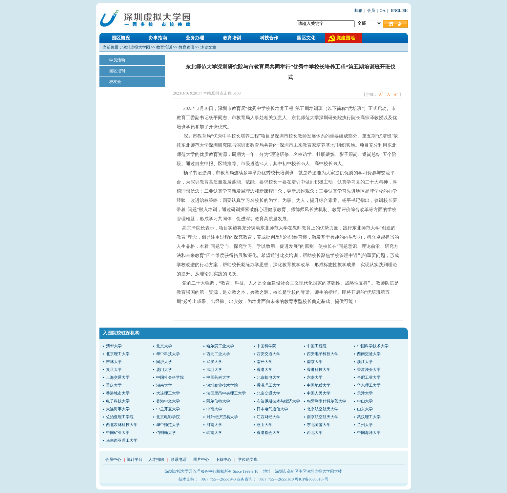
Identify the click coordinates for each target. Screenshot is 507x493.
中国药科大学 (218, 377)
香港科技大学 (318, 369)
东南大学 (315, 377)
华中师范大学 (168, 424)
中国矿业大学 (118, 432)
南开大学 (264, 361)
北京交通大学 (268, 393)
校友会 (115, 81)
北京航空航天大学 (322, 409)
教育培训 (232, 37)
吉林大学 (114, 361)
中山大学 (365, 401)
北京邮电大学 (268, 377)
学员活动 (117, 60)
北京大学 (164, 346)
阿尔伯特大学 (218, 401)
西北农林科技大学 (121, 424)
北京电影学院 (168, 417)
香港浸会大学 (369, 369)
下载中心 (223, 459)
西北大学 (315, 432)
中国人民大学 (318, 393)
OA (382, 10)
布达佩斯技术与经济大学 (278, 401)
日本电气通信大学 (272, 409)
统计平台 (134, 459)
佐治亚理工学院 (120, 417)
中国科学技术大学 (373, 346)
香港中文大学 (168, 401)
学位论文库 (248, 459)
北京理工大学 (118, 354)
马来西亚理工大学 (121, 440)
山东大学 (365, 409)
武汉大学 (214, 361)
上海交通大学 (118, 377)
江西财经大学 (268, 417)
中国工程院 (317, 346)
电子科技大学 (118, 401)
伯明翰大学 (166, 432)
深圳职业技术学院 (222, 385)
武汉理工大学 (369, 417)
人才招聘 (156, 459)
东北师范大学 (318, 424)
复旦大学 (114, 369)
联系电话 (178, 459)
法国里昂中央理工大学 (226, 393)
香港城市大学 (118, 393)
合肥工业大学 (369, 377)
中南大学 (214, 409)
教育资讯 (186, 47)
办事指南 (158, 37)
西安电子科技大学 (322, 354)
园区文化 (306, 37)
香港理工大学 (268, 385)
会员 (371, 10)
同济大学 (164, 361)
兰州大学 (365, 424)
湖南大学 (164, 385)
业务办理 (195, 37)
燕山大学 (264, 424)
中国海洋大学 (369, 432)
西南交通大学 (369, 354)
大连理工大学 (168, 393)
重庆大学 (114, 385)
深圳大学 (214, 369)
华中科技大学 (168, 354)
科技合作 (269, 37)
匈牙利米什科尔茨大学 (326, 401)
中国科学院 (266, 346)
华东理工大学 (369, 385)
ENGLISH (399, 10)
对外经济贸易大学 (222, 417)
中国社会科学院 (170, 377)
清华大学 (114, 346)
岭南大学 (214, 432)
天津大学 (365, 393)
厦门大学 (164, 369)
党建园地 (345, 37)
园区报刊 (117, 71)
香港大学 (264, 369)
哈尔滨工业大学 (220, 346)
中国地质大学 (318, 385)
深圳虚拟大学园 (136, 47)
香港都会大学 (268, 432)
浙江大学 (365, 361)
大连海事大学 (118, 409)
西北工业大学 (218, 354)
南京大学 (315, 361)
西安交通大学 (268, 354)
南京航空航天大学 (322, 417)
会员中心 (113, 459)
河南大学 (214, 424)
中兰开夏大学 (168, 409)
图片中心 (201, 459)
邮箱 (358, 10)
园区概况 (121, 37)
